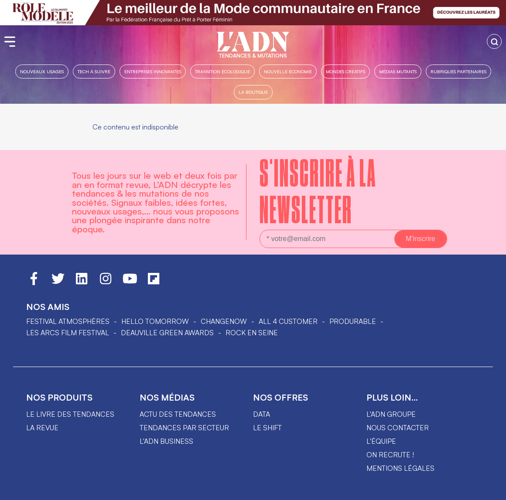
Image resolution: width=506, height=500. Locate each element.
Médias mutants (398, 71)
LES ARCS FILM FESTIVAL (67, 332)
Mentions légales (400, 468)
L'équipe (381, 441)
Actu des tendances (178, 414)
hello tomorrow (155, 321)
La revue (42, 427)
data (261, 414)
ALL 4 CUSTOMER (288, 321)
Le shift (267, 427)
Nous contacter (397, 427)
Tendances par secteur (184, 427)
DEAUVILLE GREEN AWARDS (167, 332)
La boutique (253, 92)
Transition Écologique (222, 71)
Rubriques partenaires (458, 71)
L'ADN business (166, 441)
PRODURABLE (352, 321)
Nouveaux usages (42, 71)
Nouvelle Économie (288, 71)
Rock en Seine (252, 332)
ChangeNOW (224, 321)
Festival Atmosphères (67, 321)
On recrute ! (390, 454)
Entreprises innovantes (152, 71)
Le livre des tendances (70, 414)
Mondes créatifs (345, 71)
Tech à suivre (94, 71)
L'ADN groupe (391, 414)
